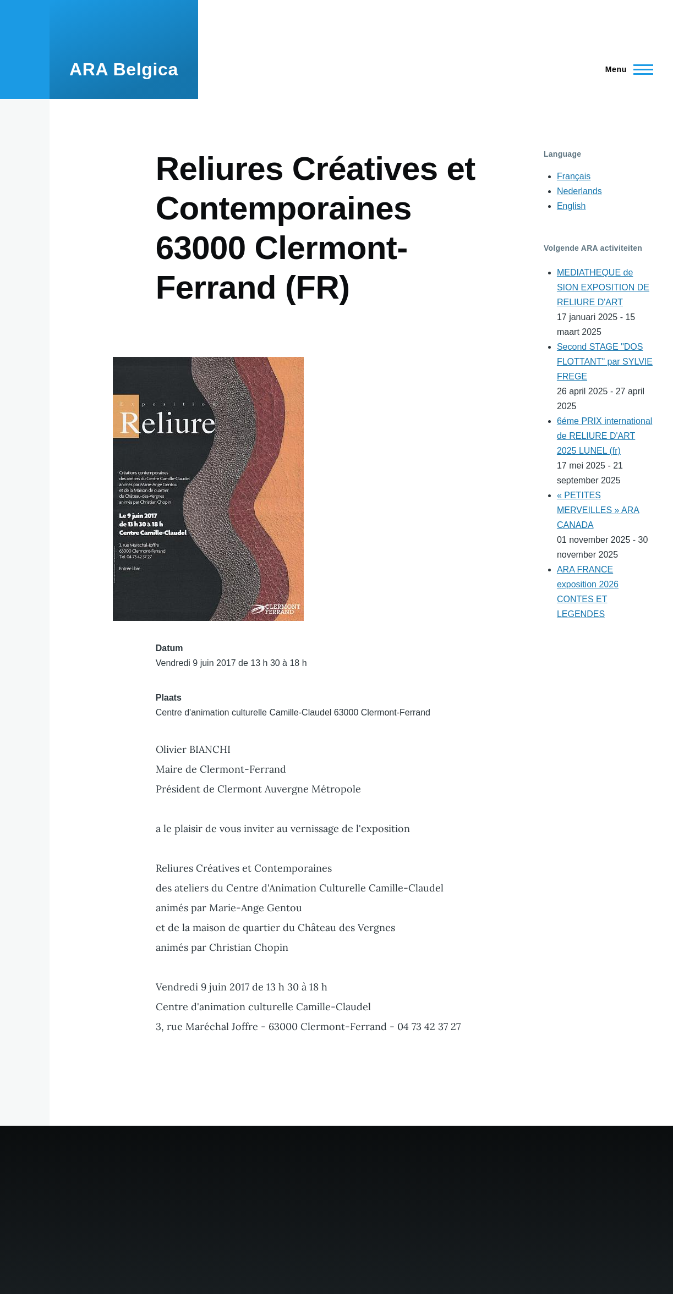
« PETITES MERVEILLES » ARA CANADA (598, 510)
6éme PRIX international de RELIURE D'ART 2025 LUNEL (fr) (604, 435)
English (571, 206)
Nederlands (579, 191)
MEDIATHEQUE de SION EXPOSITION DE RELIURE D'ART (603, 287)
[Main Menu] (625, 69)
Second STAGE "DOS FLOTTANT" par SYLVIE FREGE (605, 361)
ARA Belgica (123, 69)
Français (573, 176)
